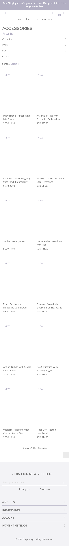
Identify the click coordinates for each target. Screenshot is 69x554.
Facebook (45, 489)
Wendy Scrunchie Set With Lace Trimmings (50, 180)
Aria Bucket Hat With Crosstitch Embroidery (48, 117)
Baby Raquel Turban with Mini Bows (16, 117)
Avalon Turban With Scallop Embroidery (17, 368)
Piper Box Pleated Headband (46, 431)
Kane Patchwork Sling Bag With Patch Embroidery (16, 180)
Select (15, 63)
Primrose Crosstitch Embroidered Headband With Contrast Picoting (49, 307)
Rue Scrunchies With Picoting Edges (47, 368)
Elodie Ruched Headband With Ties (50, 243)
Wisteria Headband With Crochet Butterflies (16, 431)
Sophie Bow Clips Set (14, 241)
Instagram (66, 455)
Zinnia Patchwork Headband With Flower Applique (15, 307)
